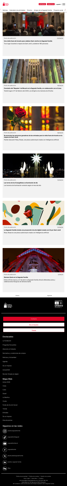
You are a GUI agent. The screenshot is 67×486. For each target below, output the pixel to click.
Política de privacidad (22, 476)
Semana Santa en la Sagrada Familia (16, 277)
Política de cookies (34, 476)
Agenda (5, 361)
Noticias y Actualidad (9, 357)
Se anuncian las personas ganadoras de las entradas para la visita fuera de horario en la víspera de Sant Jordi (33, 136)
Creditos (41, 478)
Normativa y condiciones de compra (14, 353)
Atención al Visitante (9, 349)
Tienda (34, 330)
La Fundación (7, 341)
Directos (29, 10)
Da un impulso (33, 325)
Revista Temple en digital (10, 374)
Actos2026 (6, 370)
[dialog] (63, 482)
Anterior (17, 295)
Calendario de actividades (17, 10)
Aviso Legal (27, 478)
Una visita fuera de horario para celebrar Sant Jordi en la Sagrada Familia (28, 41)
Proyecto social (58, 10)
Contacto (34, 319)
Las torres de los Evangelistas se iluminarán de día (21, 183)
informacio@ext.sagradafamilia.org (28, 480)
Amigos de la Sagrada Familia (43, 10)
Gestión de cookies (46, 476)
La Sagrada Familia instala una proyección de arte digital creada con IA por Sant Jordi (32, 230)
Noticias (5, 10)
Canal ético (34, 478)
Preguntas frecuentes (9, 345)
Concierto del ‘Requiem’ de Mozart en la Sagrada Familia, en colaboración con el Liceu (32, 88)
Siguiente (49, 295)
